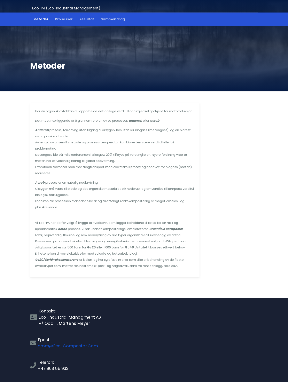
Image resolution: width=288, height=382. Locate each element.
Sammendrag (113, 19)
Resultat (86, 19)
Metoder (41, 19)
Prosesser (64, 19)
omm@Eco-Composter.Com (68, 346)
